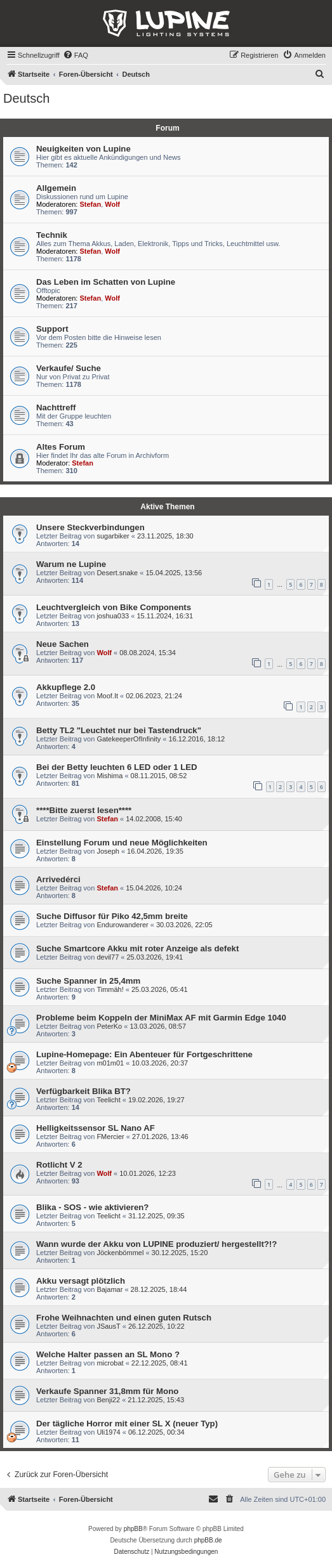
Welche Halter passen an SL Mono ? (108, 1354)
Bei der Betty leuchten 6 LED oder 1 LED (116, 767)
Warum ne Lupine (71, 564)
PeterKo (109, 1026)
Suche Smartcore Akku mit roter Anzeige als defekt (137, 948)
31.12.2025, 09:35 (156, 1216)
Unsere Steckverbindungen (90, 527)
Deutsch (26, 98)
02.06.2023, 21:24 (154, 696)
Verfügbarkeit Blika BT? (83, 1091)
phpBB (133, 1528)
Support (52, 329)
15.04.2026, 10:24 (154, 888)
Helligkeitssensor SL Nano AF (95, 1128)
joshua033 (112, 616)
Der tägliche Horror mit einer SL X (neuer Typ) (127, 1423)
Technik (51, 235)
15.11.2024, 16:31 (164, 616)
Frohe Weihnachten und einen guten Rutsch (123, 1317)
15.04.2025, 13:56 (173, 573)
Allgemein (56, 188)
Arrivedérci (58, 879)
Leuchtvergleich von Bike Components (113, 607)
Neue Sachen (62, 644)
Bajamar (109, 1289)
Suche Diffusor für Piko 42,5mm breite (112, 916)
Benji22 (108, 1400)
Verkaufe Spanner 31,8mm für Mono (107, 1391)
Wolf (112, 204)
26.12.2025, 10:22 (156, 1326)
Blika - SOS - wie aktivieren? (92, 1207)
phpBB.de (208, 1540)
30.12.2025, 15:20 (180, 1252)
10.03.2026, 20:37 (159, 1063)
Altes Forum (60, 447)
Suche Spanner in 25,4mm (88, 981)
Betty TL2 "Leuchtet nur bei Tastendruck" (118, 730)
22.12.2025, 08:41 (159, 1363)
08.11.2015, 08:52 (159, 775)
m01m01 (110, 1063)
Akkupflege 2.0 (65, 687)
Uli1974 (108, 1432)
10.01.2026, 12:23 (147, 1173)
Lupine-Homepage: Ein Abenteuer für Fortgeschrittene (144, 1054)
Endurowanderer (122, 925)
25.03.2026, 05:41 (159, 989)
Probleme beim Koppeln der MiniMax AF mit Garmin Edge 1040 (161, 1017)
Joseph (107, 851)
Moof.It (107, 696)
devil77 (107, 957)
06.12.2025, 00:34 (156, 1432)
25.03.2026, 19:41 (154, 957)
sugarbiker (112, 536)
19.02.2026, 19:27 (156, 1100)
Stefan (91, 204)
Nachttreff (56, 407)
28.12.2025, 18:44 (159, 1289)
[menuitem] (75, 55)
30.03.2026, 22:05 (184, 925)
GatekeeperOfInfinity (128, 739)
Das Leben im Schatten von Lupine (105, 282)
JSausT (108, 1326)
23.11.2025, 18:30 (165, 536)
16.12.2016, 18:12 (197, 739)
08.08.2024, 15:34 (147, 652)
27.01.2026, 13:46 (160, 1136)
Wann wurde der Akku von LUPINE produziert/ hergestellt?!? (156, 1244)
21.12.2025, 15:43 (156, 1400)
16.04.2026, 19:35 (155, 851)
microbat (109, 1363)
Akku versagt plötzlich (80, 1281)
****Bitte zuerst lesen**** (83, 810)
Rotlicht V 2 (59, 1165)
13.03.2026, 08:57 (157, 1026)
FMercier (110, 1136)
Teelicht (108, 1100)
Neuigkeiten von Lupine (83, 148)
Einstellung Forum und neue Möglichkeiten (122, 842)
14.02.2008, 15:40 (154, 819)
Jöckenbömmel (119, 1252)
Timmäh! (109, 989)
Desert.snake (117, 573)
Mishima (109, 775)
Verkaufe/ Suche (68, 368)
